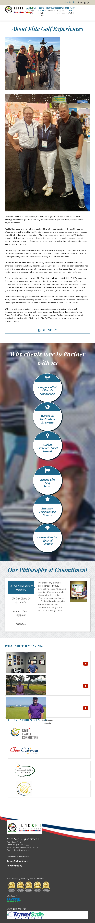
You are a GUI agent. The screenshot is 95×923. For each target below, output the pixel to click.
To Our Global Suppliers (21, 613)
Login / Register (69, 2)
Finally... (21, 624)
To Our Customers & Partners (21, 587)
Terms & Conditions (17, 861)
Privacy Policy (14, 865)
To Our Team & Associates (21, 600)
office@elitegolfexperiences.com (25, 847)
